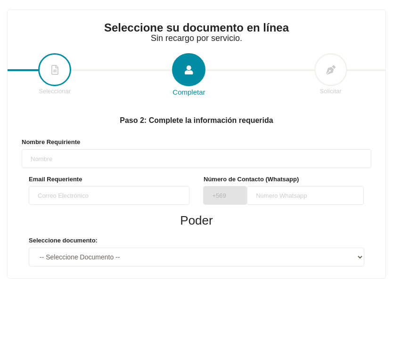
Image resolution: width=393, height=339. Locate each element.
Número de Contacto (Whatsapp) (251, 179)
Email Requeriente (55, 179)
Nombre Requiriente (51, 141)
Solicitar (330, 74)
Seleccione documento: (63, 240)
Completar (188, 75)
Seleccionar (54, 74)
